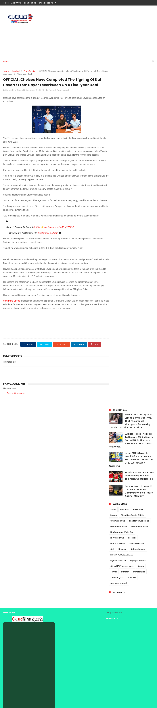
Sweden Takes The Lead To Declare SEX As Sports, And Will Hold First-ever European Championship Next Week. (131, 111)
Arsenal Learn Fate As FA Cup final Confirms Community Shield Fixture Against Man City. (139, 161)
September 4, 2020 (47, 249)
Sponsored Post (47, 3)
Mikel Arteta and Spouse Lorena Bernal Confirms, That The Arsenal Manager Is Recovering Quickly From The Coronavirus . (130, 91)
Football (16, 71)
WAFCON (132, 248)
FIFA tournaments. (140, 197)
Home (6, 3)
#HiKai (36, 244)
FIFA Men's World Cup (139, 191)
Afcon (113, 180)
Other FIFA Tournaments (122, 236)
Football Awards (117, 214)
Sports (141, 236)
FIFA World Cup (117, 208)
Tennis (113, 242)
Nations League (138, 219)
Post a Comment (16, 410)
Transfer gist (29, 71)
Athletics (124, 180)
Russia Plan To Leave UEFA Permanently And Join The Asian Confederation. (139, 146)
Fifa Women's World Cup (122, 202)
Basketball (138, 180)
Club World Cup (117, 191)
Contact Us (30, 3)
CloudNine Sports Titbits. (132, 185)
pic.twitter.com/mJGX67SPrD (59, 244)
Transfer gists (117, 248)
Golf (112, 219)
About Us (16, 3)
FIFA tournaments (118, 197)
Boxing (113, 185)
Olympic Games (138, 231)
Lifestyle (122, 219)
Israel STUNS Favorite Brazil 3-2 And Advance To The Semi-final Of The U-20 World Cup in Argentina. (131, 130)
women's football (118, 253)
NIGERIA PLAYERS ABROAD (121, 225)
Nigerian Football (118, 231)
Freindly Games (137, 214)
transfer (125, 242)
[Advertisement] (98, 31)
